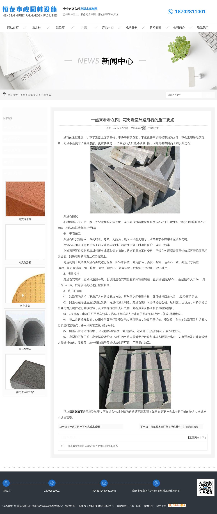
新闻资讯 (155, 27)
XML (139, 505)
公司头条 (46, 94)
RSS (132, 505)
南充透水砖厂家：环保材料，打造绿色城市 (174, 426)
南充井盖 (25, 305)
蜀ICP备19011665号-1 (101, 505)
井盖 (84, 27)
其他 (11, 162)
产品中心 (108, 27)
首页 (22, 94)
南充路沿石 (25, 262)
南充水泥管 (25, 349)
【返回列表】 (194, 437)
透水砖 (36, 27)
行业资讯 (14, 139)
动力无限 (161, 505)
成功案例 (131, 27)
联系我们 (203, 27)
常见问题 (14, 150)
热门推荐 (14, 173)
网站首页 (13, 27)
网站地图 (122, 505)
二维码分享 (153, 128)
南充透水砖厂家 (25, 392)
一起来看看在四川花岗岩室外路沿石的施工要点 (91, 445)
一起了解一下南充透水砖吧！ (86, 426)
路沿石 (60, 27)
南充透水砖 (25, 219)
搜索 (208, 95)
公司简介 (179, 27)
